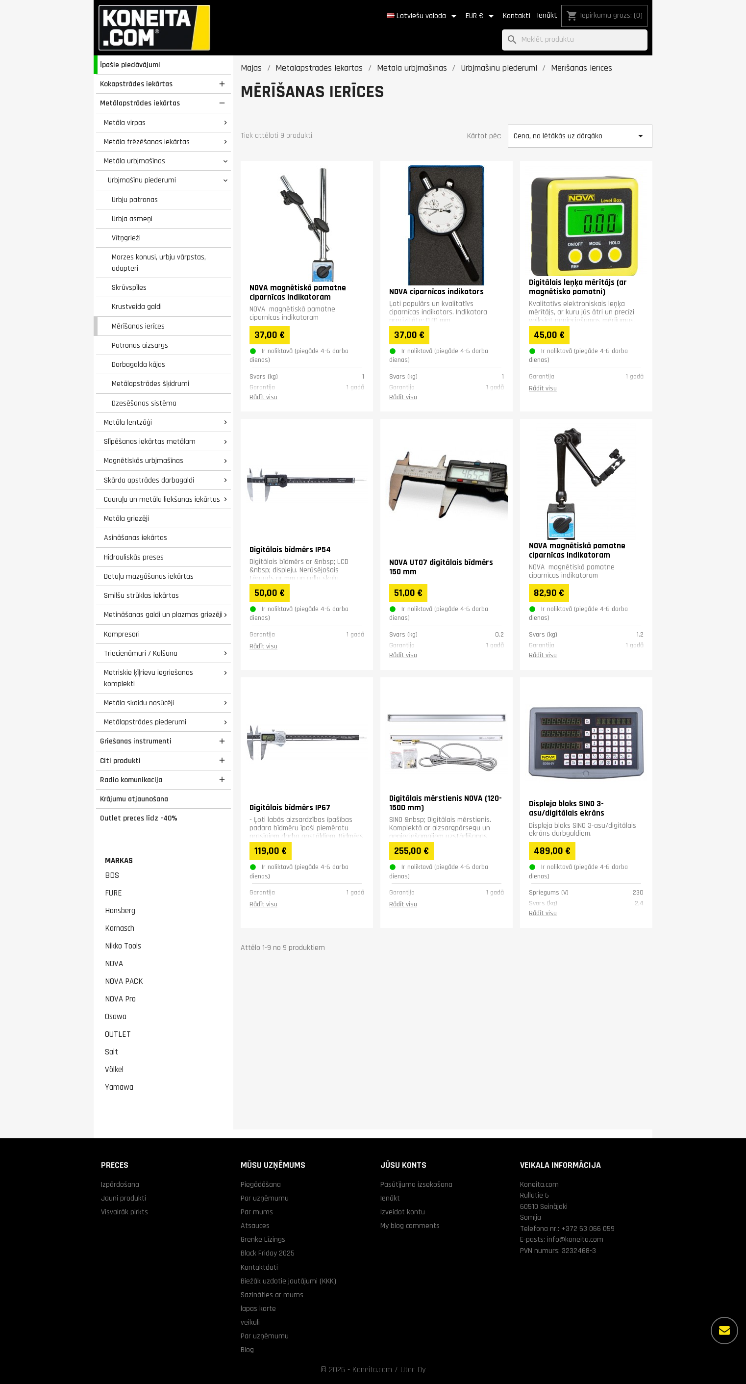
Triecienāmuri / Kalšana (140, 653)
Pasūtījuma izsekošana (416, 1184)
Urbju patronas (135, 200)
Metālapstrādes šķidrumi (150, 383)
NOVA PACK (124, 981)
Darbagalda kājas (138, 364)
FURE (113, 893)
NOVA (114, 963)
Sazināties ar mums (272, 1295)
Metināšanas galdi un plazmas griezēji (163, 614)
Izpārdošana (120, 1184)
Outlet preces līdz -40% (138, 818)
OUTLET (118, 1034)
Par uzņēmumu (265, 1198)
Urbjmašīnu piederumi (142, 180)
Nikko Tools (123, 946)
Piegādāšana (261, 1184)
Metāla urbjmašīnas (134, 161)
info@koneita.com (575, 1239)
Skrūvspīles (129, 287)
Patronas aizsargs (140, 345)
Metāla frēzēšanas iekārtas (147, 142)
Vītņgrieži (126, 238)
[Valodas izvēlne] (423, 16)
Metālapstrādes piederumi (145, 722)
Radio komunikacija (131, 780)
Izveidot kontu (402, 1212)
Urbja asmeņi (132, 219)
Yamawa (119, 1087)
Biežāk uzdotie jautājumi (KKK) (288, 1281)
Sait (111, 1052)
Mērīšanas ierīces (138, 326)
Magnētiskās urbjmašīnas (143, 460)
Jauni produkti (123, 1198)
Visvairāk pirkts (124, 1212)
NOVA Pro (120, 999)
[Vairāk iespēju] (724, 1330)
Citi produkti (120, 761)
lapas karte (258, 1308)
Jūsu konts (403, 1165)
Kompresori (122, 634)
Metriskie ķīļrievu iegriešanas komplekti (148, 678)
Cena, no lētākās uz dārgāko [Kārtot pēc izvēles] (580, 136)
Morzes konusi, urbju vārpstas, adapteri (159, 262)
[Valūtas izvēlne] (481, 16)
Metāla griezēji (126, 518)
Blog (247, 1350)
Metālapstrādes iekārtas (140, 103)
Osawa (115, 1016)
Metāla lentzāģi (128, 422)
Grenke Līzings (263, 1239)
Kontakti (516, 16)
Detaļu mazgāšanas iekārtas (149, 576)
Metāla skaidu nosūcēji (139, 703)
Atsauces (255, 1225)
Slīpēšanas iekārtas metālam (150, 441)
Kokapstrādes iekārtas (136, 84)
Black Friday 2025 (268, 1253)
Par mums (257, 1212)
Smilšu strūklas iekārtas (141, 595)
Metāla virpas (125, 123)
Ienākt (547, 15)
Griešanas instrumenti (136, 741)
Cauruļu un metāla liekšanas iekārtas (162, 499)
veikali (250, 1322)
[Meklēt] (574, 40)
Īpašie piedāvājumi (130, 65)
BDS (112, 875)
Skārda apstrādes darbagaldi (149, 480)
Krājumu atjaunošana (134, 799)
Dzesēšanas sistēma (144, 403)
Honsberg (120, 910)
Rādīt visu (263, 397)
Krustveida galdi (137, 306)
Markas (119, 860)
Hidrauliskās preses (134, 557)
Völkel (114, 1069)
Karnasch (119, 928)
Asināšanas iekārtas (135, 537)
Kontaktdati (259, 1267)
